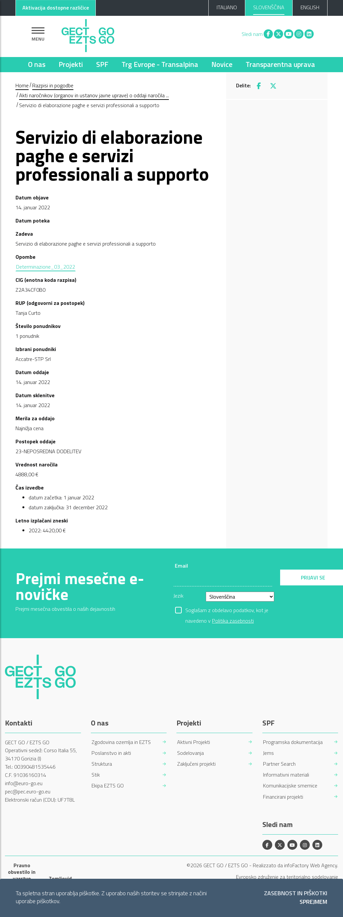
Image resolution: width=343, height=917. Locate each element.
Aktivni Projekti (193, 742)
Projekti (71, 64)
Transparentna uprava (280, 64)
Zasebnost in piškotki (295, 893)
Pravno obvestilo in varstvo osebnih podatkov (22, 878)
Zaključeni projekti (196, 764)
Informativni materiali (286, 775)
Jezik (178, 596)
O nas (36, 64)
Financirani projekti (283, 797)
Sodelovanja (190, 753)
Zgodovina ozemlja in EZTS (121, 742)
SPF (102, 64)
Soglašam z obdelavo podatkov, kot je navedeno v (226, 610)
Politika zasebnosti (233, 621)
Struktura (102, 764)
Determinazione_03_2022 (45, 267)
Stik (96, 775)
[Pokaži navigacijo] (38, 34)
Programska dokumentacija (293, 742)
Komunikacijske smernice (290, 785)
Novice (221, 64)
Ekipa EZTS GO (108, 785)
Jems (268, 753)
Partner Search (279, 764)
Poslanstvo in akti (111, 753)
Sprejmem (313, 902)
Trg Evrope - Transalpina (159, 64)
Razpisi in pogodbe (52, 85)
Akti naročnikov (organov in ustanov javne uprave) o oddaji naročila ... (94, 95)
